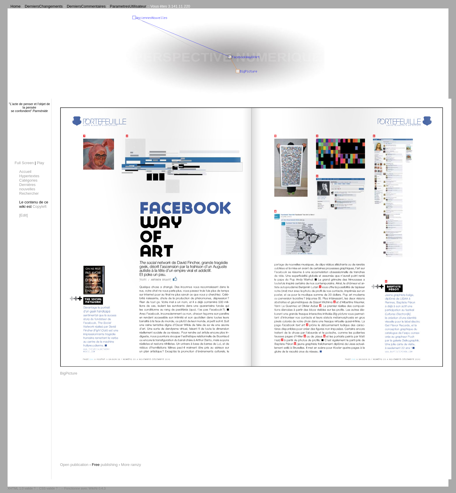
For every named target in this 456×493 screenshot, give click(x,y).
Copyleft (40, 206)
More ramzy (131, 464)
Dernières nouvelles (27, 186)
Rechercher (29, 193)
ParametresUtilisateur (128, 6)
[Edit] (23, 215)
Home (15, 6)
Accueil (25, 171)
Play (40, 163)
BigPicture (68, 373)
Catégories (28, 180)
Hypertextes (29, 176)
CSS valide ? (48, 488)
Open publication (74, 464)
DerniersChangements (44, 6)
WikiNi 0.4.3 (97, 488)
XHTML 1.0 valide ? (21, 488)
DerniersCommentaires (86, 6)
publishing (109, 464)
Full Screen (24, 163)
